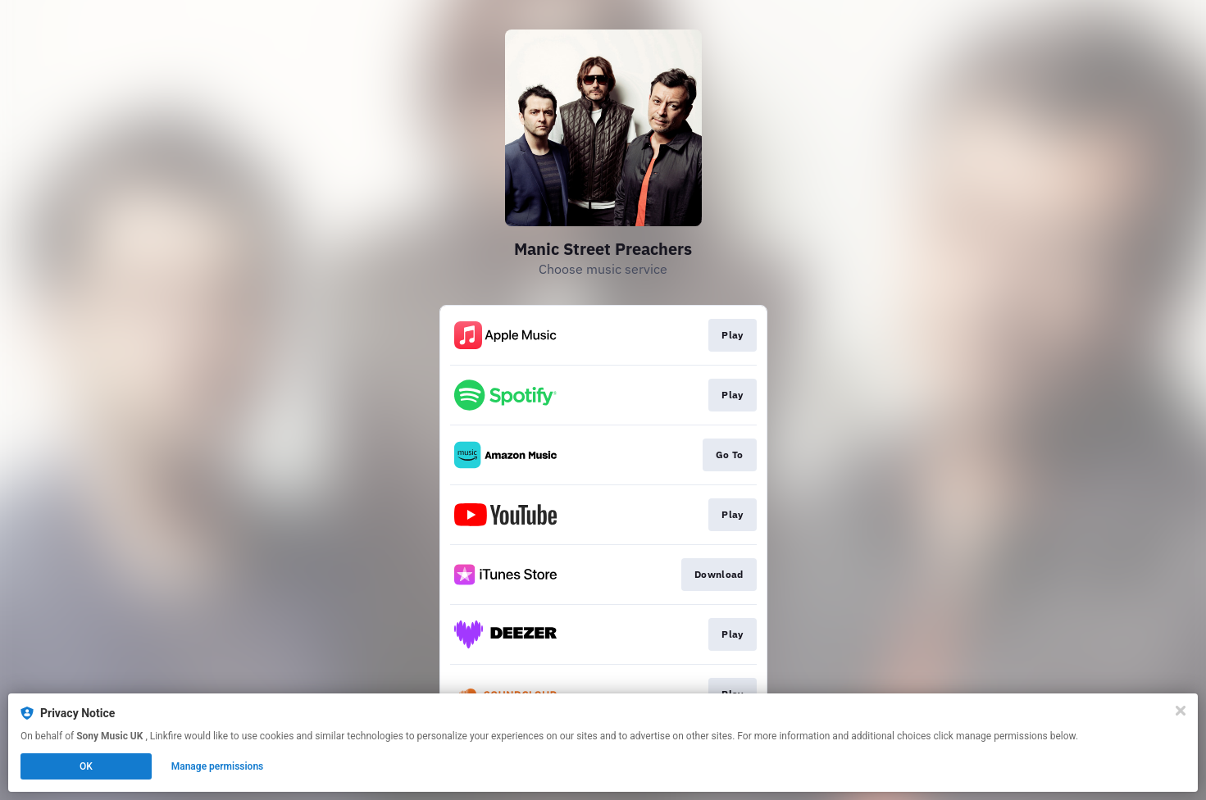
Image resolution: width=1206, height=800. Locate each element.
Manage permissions (217, 766)
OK (86, 766)
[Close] (1180, 711)
